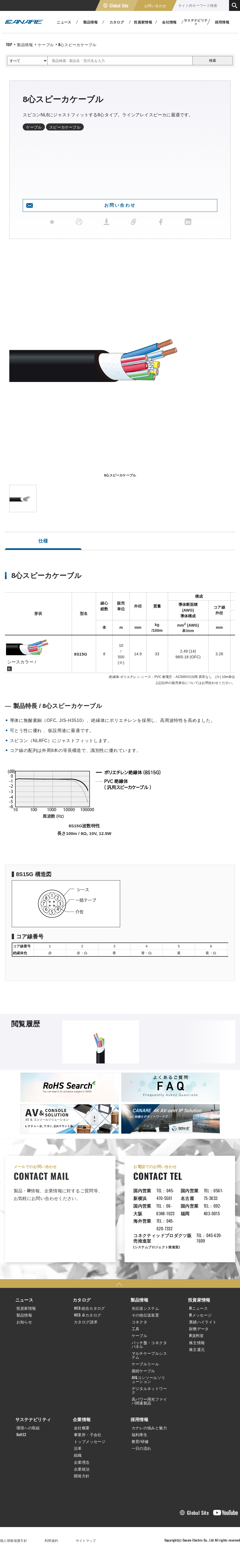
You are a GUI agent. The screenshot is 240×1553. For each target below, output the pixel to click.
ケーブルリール (145, 1364)
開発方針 (82, 1476)
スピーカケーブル (64, 127)
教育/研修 (140, 1441)
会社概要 (82, 1428)
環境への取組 (28, 1428)
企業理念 (82, 1462)
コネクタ (140, 1322)
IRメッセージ (200, 1315)
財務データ (199, 1328)
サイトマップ (86, 1540)
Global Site (118, 5)
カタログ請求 (85, 1322)
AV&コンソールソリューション (148, 1379)
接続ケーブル (143, 1371)
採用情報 (222, 22)
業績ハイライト (203, 1322)
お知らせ (24, 1322)
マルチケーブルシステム (149, 1355)
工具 (136, 1328)
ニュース (24, 1299)
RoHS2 (21, 1434)
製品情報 (25, 44)
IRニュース (198, 1308)
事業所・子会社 (88, 1434)
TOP (9, 44)
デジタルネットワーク (149, 1390)
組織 (78, 1455)
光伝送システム (145, 1308)
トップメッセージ (89, 1441)
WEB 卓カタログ (87, 1315)
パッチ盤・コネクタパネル (149, 1344)
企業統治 (82, 1469)
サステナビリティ (33, 1419)
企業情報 (82, 1419)
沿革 (78, 1448)
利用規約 (51, 1540)
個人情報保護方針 (13, 1540)
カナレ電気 (24, 22)
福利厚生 (140, 1434)
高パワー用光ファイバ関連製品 (149, 1401)
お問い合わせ (155, 5)
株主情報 (197, 1342)
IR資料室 (196, 1335)
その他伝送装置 (145, 1315)
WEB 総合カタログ (89, 1308)
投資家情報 (26, 1308)
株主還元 (197, 1349)
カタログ (82, 1299)
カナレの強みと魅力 (149, 1428)
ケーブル (46, 44)
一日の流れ (141, 1448)
